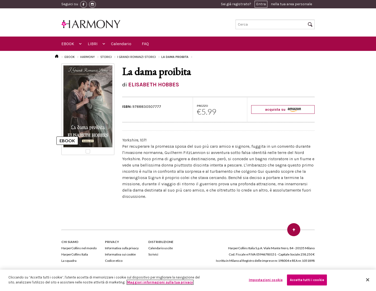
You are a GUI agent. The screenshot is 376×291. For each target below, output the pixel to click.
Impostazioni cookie (266, 280)
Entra (261, 4)
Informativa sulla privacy (122, 248)
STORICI (106, 57)
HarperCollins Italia (74, 254)
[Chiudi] (367, 280)
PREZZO (202, 105)
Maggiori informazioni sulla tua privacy (160, 282)
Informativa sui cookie (120, 254)
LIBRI (93, 43)
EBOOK (67, 43)
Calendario (121, 43)
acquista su (283, 109)
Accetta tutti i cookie (307, 280)
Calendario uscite (160, 248)
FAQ (145, 43)
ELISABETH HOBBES (153, 84)
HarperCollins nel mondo (79, 248)
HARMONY (87, 57)
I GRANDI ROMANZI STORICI (136, 57)
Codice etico (113, 261)
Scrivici (153, 254)
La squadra (69, 261)
